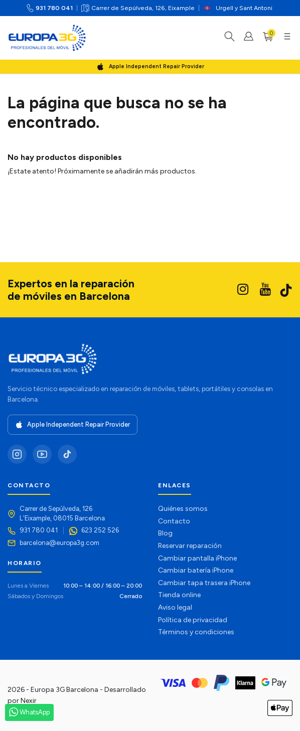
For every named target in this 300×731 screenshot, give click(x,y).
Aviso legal (175, 607)
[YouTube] (42, 454)
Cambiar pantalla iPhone (197, 558)
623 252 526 (100, 530)
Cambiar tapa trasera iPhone (204, 583)
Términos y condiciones (196, 632)
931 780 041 (54, 8)
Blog (165, 533)
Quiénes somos (183, 508)
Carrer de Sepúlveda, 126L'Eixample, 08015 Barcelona (62, 513)
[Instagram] (17, 454)
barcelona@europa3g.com (59, 542)
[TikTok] (67, 454)
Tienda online (179, 595)
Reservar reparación (190, 545)
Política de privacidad (192, 620)
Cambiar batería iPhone (195, 570)
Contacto (174, 521)
